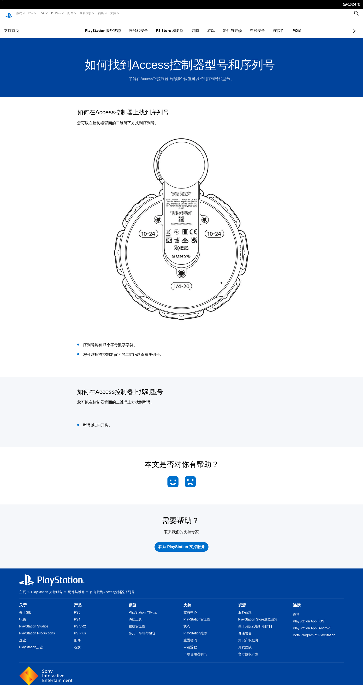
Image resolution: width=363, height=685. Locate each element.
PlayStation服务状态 (91, 25)
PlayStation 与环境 (143, 608)
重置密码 (190, 636)
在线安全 (245, 25)
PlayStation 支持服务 (47, 587)
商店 (101, 13)
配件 (70, 13)
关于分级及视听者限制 (255, 622)
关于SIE (25, 608)
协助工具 (135, 615)
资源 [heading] (242, 600)
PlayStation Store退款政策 (258, 615)
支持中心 (190, 608)
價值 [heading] (132, 600)
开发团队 (245, 642)
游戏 (19, 13)
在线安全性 (137, 622)
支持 (113, 13)
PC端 (284, 25)
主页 (22, 587)
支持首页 (11, 25)
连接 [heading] (297, 600)
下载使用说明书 (195, 649)
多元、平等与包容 (142, 629)
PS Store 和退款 (158, 25)
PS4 (42, 13)
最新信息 (85, 13)
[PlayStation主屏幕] (9, 13)
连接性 (267, 25)
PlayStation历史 (31, 642)
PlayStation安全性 (197, 615)
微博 (296, 610)
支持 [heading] (187, 600)
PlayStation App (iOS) (309, 617)
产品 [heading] (78, 600)
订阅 (183, 25)
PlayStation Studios (33, 622)
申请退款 (190, 642)
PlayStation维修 (195, 629)
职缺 (22, 615)
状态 (187, 622)
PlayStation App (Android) (312, 624)
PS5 (30, 13)
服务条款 (245, 608)
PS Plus (56, 13)
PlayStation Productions (37, 629)
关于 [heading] (23, 600)
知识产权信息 (248, 636)
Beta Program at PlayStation (314, 630)
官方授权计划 (248, 649)
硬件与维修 (220, 25)
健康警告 (245, 629)
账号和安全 (126, 25)
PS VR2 (80, 622)
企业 (22, 636)
